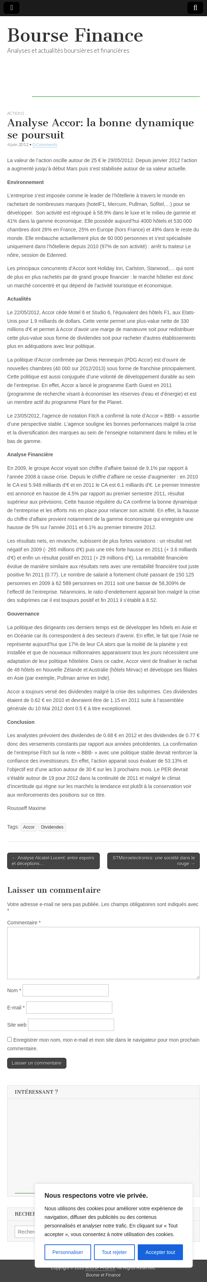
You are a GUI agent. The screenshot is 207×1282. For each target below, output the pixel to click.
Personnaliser (67, 1252)
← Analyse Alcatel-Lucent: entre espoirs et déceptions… (53, 860)
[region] (114, 1226)
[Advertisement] (116, 86)
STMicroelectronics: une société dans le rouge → (154, 860)
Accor (28, 827)
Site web (17, 1025)
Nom (14, 990)
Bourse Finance (75, 35)
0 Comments (45, 144)
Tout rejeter (114, 1252)
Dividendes (52, 827)
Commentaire (24, 922)
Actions (15, 113)
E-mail (16, 1007)
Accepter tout (160, 1252)
